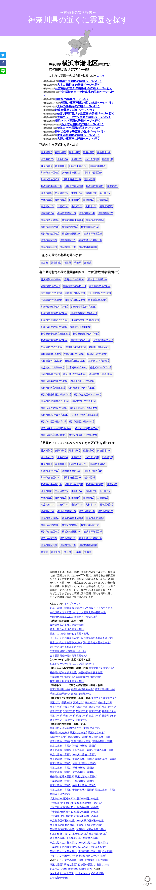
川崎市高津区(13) (50, 172)
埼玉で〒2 (55, 707)
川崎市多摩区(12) (71, 172)
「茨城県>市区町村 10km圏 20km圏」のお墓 (74, 816)
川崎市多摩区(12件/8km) (83, 313)
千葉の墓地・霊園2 (82, 759)
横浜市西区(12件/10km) (81, 421)
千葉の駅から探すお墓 (62, 677)
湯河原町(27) (106, 206)
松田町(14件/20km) (51, 360)
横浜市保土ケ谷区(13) (90, 240)
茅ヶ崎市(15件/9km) (52, 347)
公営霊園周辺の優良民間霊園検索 (68, 655)
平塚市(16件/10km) (74, 354)
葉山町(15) (105, 193)
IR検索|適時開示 (59, 877)
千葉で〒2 (68, 707)
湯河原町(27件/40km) (74, 374)
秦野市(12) (60, 152)
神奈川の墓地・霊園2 (83, 754)
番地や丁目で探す (59, 794)
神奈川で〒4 (108, 711)
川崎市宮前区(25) (50, 179)
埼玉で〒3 (55, 711)
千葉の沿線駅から (59, 693)
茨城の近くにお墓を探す (63, 851)
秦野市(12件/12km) (74, 279)
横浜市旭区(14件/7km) (82, 381)
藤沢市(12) (60, 199)
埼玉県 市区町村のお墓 (62, 825)
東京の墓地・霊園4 (83, 772)
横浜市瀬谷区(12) (90, 227)
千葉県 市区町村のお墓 (88, 825)
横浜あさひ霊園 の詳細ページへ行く (78, 120)
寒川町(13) (60, 166)
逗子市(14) (46, 193)
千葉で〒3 (68, 711)
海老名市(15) (47, 159)
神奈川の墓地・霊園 (100, 737)
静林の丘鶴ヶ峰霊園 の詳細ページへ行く (80, 131)
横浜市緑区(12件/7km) (87, 428)
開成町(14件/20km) (51, 300)
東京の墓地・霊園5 (60, 785)
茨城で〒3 (81, 711)
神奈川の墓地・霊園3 (84, 763)
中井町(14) (76, 193)
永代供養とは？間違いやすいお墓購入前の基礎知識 (77, 612)
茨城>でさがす (58, 737)
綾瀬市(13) (88, 152)
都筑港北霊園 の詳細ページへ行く (78, 135)
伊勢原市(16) (104, 152)
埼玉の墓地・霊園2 (60, 759)
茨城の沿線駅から (80, 693)
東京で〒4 (94, 711)
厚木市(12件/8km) (97, 279)
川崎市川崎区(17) (78, 166)
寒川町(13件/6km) (97, 300)
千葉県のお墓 (73, 838)
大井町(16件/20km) (51, 293)
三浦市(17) (102, 199)
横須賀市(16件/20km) (100, 374)
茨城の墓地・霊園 (102, 741)
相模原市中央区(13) (51, 186)
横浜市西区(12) (68, 240)
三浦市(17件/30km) (98, 360)
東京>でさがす (91, 728)
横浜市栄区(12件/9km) (84, 401)
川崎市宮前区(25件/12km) (85, 320)
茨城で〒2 (81, 707)
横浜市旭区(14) (87, 213)
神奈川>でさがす (59, 732)
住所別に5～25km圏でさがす (65, 728)
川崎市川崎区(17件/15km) (54, 306)
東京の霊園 (71, 860)
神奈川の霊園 (86, 860)
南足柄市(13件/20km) (52, 367)
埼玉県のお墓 (57, 838)
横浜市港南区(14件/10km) (83, 435)
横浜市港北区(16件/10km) (55, 401)
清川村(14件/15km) (80, 327)
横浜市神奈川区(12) (72, 220)
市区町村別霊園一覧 (89, 851)
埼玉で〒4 (55, 715)
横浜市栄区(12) (70, 227)
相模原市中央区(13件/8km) (55, 333)
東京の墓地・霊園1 (60, 745)
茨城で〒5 (81, 720)
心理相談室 (97, 873)
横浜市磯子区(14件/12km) (81, 387)
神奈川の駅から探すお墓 (63, 672)
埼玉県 (67, 262)
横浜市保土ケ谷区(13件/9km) (56, 428)
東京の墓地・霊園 (77, 737)
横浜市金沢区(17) (95, 220)
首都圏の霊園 (85, 864)
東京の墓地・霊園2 (60, 754)
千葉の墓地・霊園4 (60, 781)
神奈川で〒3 (108, 707)
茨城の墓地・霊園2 (105, 759)
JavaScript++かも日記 (62, 873)
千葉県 (77, 262)
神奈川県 (56, 262)
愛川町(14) (46, 152)
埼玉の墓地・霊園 (59, 741)
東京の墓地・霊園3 (60, 763)
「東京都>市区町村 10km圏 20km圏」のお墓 (74, 798)
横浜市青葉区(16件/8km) (54, 381)
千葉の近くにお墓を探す (63, 847)
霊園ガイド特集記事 (85, 616)
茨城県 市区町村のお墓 (62, 829)
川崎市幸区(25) (98, 166)
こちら (100, 75)
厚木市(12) (74, 152)
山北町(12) (76, 206)
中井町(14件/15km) (76, 347)
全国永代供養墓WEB (61, 616)
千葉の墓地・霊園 (80, 741)
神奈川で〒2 (104, 702)
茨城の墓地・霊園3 (60, 772)
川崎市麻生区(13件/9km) (54, 327)
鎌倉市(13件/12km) (75, 300)
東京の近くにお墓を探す (63, 842)
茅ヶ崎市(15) (61, 193)
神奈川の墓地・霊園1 (83, 745)
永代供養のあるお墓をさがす (96, 638)
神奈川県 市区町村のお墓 (89, 820)
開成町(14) (107, 159)
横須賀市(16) (47, 213)
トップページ (72, 603)
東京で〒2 (90, 702)
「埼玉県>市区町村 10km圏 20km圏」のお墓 (74, 807)
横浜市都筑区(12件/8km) (83, 408)
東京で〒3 (94, 707)
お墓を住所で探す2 (60, 833)
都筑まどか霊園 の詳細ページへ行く (80, 128)
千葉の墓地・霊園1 (82, 750)
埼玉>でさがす (78, 732)
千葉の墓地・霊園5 (82, 789)
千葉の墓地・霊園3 (83, 767)
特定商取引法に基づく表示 (90, 855)
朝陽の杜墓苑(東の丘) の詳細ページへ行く (87, 102)
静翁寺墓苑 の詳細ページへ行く (75, 110)
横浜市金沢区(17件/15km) (87, 394)
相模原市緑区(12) (74, 186)
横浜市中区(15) (49, 240)
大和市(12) (90, 206)
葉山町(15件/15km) (51, 354)
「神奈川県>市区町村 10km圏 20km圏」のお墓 (75, 803)
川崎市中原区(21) (92, 172)
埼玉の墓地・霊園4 (85, 776)
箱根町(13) (90, 193)
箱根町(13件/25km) (99, 347)
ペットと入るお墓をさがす (64, 638)
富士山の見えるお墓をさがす (65, 642)
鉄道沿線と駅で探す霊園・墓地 (67, 681)
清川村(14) (89, 179)
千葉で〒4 (68, 715)
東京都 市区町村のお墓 (62, 820)
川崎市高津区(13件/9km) (54, 313)
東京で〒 (96, 698)
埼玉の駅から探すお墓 (90, 672)
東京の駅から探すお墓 (101, 668)
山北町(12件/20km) (100, 367)
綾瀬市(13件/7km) (50, 286)
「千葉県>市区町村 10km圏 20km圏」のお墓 (74, 811)
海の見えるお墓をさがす (96, 642)
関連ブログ (85, 869)
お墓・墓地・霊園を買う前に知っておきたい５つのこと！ (81, 608)
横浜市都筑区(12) (50, 233)
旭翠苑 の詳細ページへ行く (72, 99)
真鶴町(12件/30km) (75, 360)
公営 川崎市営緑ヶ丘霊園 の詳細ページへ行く (85, 113)
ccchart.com (82, 873)
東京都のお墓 (79, 833)
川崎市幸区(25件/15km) (83, 306)
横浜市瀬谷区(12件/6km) (54, 408)
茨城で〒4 (81, 715)
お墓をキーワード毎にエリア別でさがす (71, 663)
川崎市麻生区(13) (72, 179)
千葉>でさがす (96, 732)
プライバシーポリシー (62, 855)
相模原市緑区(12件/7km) (86, 333)
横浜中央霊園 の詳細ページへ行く (80, 81)
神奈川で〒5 (108, 715)
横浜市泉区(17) (105, 213)
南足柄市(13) (47, 206)
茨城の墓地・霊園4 (83, 781)
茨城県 (87, 262)
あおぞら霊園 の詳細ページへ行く (82, 124)
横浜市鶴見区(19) (71, 233)
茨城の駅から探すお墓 (88, 677)
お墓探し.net (101, 864)
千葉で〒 (66, 702)
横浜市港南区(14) (88, 247)
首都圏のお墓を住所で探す (90, 829)
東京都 (44, 262)
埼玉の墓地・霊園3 (60, 767)
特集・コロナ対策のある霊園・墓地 (69, 633)
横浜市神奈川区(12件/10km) (56, 394)
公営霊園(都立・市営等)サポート (67, 651)
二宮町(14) (62, 206)
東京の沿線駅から (59, 689)
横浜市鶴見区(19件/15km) (54, 414)
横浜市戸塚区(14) (92, 233)
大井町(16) (62, 159)
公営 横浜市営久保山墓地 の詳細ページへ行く (83, 88)
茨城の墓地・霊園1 (104, 750)
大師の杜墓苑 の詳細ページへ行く (78, 106)
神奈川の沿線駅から (82, 689)
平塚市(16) (46, 199)
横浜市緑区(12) (49, 247)
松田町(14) (74, 199)
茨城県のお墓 (90, 838)
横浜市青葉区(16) (66, 213)
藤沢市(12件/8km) (97, 354)
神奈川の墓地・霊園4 (61, 776)
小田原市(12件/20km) (99, 293)
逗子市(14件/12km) (103, 340)
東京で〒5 (94, 715)
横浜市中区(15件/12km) (53, 421)
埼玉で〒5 (55, 720)
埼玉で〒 (55, 702)
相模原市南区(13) (95, 186)
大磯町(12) (76, 159)
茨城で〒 (78, 702)
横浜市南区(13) (68, 247)
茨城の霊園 (70, 864)
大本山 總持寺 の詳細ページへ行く (78, 84)
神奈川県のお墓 (97, 833)
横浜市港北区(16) (50, 227)
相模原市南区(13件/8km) (54, 340)
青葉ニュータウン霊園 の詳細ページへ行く (84, 117)
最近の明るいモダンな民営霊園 (67, 624)
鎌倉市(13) (46, 166)
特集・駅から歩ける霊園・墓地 (67, 629)
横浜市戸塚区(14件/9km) (84, 414)
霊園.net (72, 869)
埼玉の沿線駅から (104, 689)
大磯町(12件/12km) (75, 293)
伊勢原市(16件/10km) (74, 286)
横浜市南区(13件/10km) (53, 435)
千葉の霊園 (101, 860)
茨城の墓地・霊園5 (105, 789)
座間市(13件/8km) (80, 340)
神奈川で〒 (109, 698)
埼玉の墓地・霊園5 (60, 789)
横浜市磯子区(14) (50, 220)
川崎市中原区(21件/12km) (54, 320)
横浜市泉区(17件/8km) (53, 387)
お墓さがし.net (58, 869)
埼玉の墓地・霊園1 (60, 750)
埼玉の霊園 (56, 864)
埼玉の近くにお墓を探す (91, 847)
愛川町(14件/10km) (51, 279)
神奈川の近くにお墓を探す (92, 842)
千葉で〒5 (68, 720)
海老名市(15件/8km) (100, 286)
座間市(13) (112, 186)
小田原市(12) (92, 159)
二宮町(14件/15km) (77, 367)
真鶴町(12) (88, 199)
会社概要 (107, 851)
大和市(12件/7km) (50, 374)
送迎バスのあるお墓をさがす (65, 646)
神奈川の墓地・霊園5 (83, 785)
